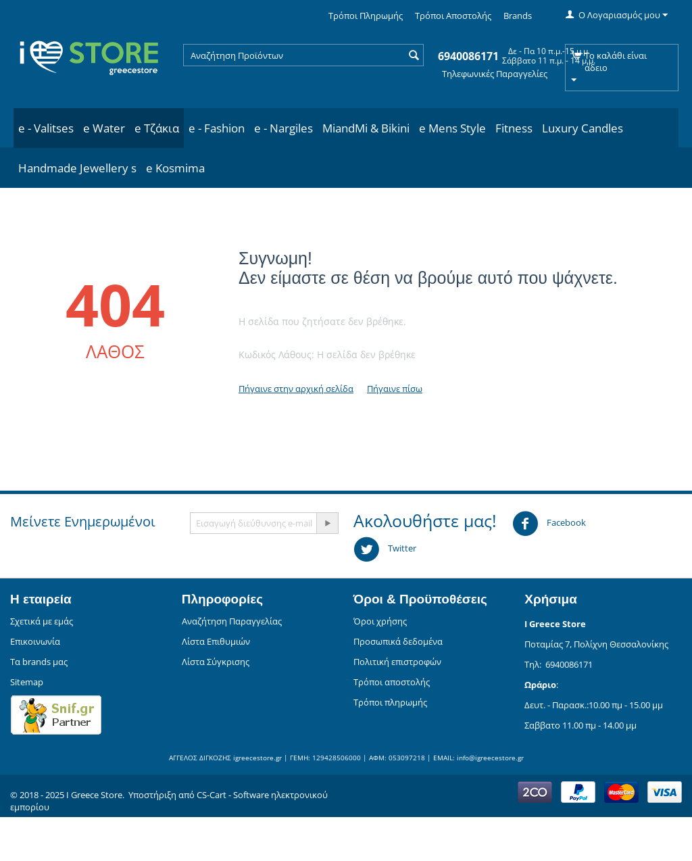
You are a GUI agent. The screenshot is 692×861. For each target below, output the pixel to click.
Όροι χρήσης (380, 621)
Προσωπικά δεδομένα (398, 641)
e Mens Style (452, 128)
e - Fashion (217, 128)
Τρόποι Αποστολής (453, 15)
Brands (517, 15)
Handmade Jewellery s (77, 168)
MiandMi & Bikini (366, 128)
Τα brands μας (39, 662)
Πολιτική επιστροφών (397, 662)
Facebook (549, 524)
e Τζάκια (156, 128)
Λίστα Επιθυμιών (216, 641)
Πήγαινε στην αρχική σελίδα (296, 389)
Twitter (384, 549)
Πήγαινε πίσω (394, 389)
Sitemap (26, 682)
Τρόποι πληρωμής (390, 702)
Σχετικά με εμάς (41, 621)
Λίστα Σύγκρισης (215, 662)
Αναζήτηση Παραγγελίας (232, 621)
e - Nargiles (283, 128)
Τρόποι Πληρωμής (365, 15)
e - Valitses (46, 128)
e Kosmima (175, 168)
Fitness (514, 128)
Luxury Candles (582, 128)
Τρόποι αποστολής (391, 682)
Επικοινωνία (35, 641)
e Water (104, 128)
